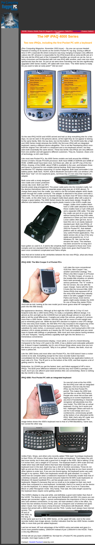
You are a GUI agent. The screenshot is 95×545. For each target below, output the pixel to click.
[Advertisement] (10, 71)
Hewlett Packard (36, 542)
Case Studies (77, 31)
